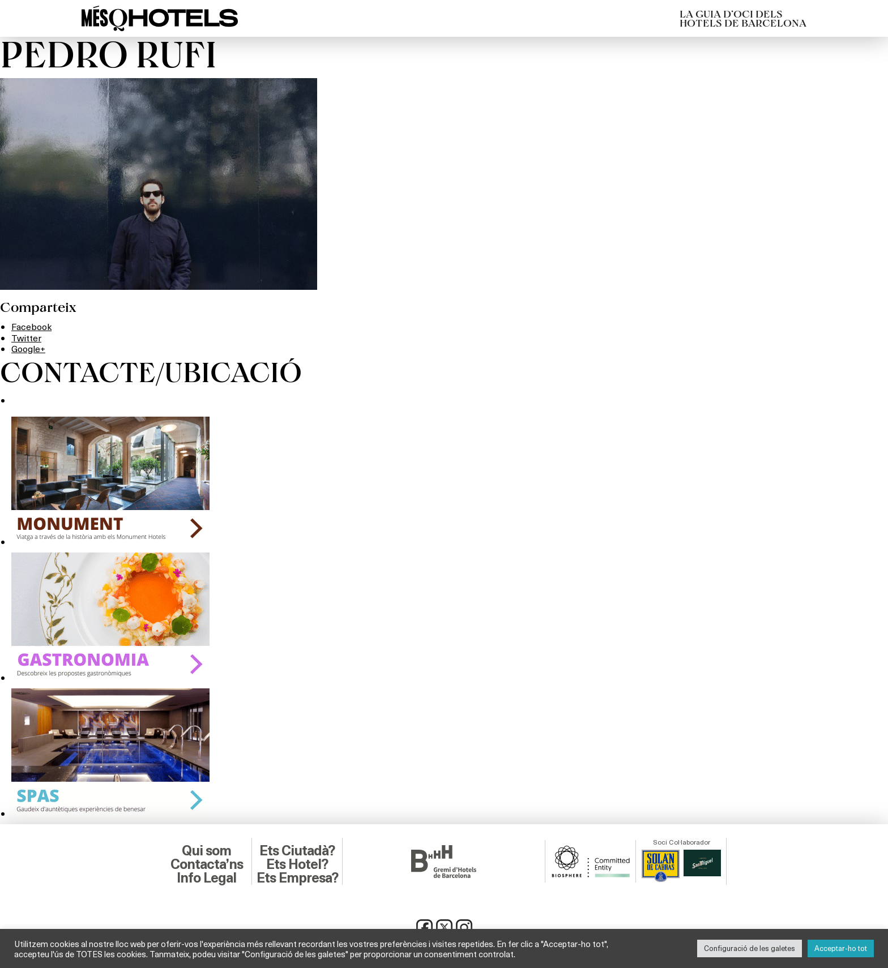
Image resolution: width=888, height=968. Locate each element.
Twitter (26, 338)
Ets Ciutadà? (297, 850)
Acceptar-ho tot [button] (840, 948)
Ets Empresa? (297, 878)
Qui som (206, 850)
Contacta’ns (206, 864)
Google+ (28, 348)
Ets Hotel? (297, 864)
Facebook (31, 326)
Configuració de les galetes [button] (749, 948)
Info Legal (206, 878)
